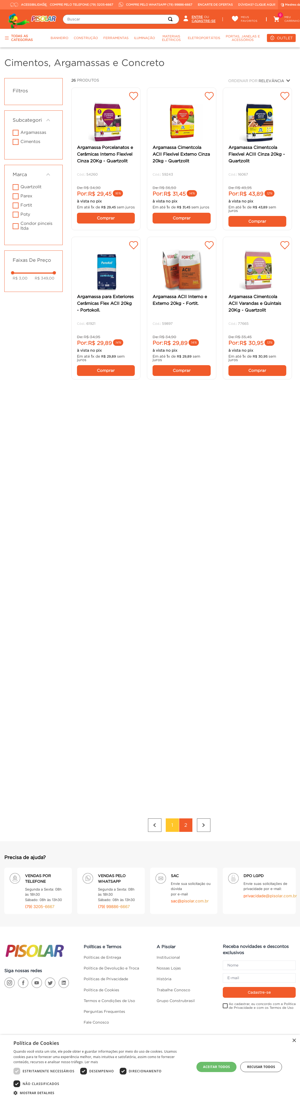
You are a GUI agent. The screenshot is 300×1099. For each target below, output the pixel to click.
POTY (25, 214)
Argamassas (33, 132)
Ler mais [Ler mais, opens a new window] (91, 1062)
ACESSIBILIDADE (25, 4)
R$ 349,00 (44, 278)
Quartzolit (30, 186)
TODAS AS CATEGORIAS (18, 37)
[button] (33, 120)
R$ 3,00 (20, 278)
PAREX (26, 195)
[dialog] (150, 1067)
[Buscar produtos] (171, 19)
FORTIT (26, 205)
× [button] (294, 1041)
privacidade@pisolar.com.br (270, 874)
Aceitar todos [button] (216, 1067)
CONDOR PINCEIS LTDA (36, 226)
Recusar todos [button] (261, 1067)
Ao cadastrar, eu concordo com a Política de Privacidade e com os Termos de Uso (262, 984)
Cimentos (30, 141)
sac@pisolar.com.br (190, 880)
